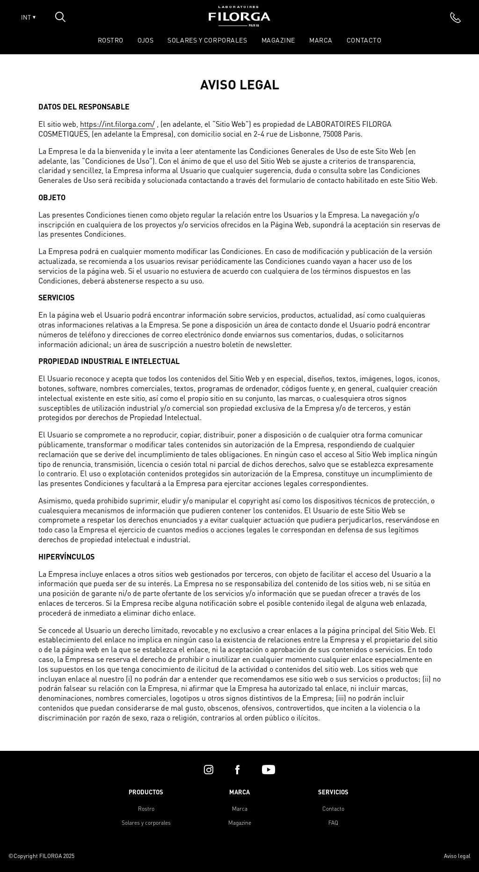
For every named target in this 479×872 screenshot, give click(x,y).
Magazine (278, 40)
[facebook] (237, 769)
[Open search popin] (60, 16)
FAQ (333, 822)
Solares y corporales (146, 822)
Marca (321, 40)
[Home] (239, 24)
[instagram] (208, 769)
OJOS (145, 40)
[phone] (455, 17)
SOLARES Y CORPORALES (207, 40)
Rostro (146, 808)
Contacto (364, 40)
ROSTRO (110, 40)
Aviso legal (457, 855)
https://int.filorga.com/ (117, 124)
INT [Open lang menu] (28, 17)
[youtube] (268, 769)
